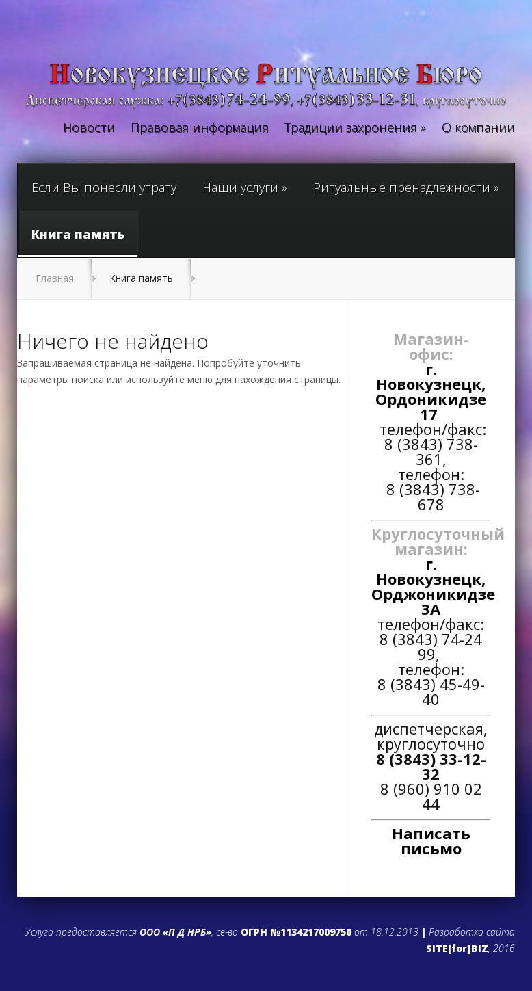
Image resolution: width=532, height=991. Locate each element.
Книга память (77, 241)
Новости (89, 128)
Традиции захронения (355, 128)
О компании (478, 128)
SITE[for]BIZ (457, 948)
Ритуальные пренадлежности (406, 187)
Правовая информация (200, 128)
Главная (55, 278)
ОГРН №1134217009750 (296, 931)
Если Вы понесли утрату (103, 187)
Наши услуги (244, 187)
